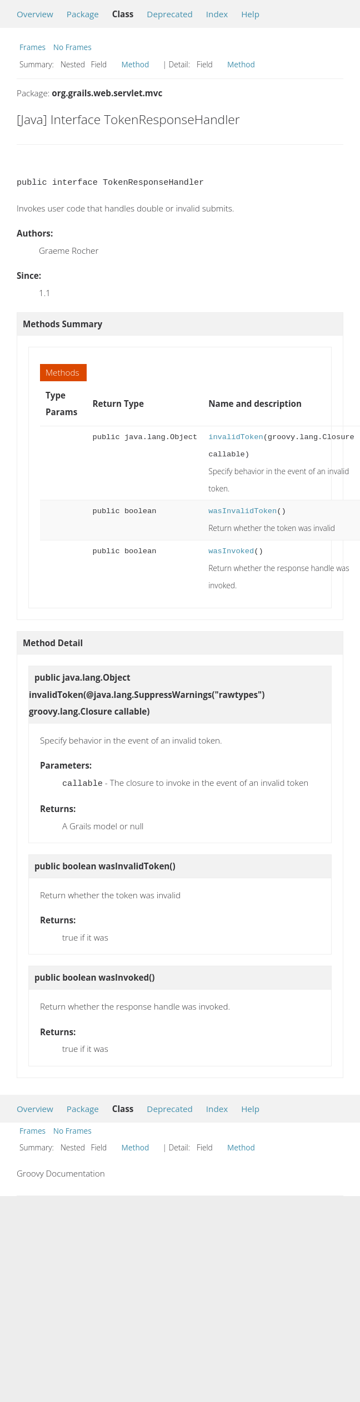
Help (250, 13)
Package (83, 13)
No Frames (72, 47)
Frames (32, 47)
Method (135, 64)
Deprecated (170, 13)
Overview (35, 13)
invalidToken (235, 437)
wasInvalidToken (242, 511)
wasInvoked (231, 551)
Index (217, 13)
